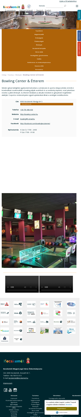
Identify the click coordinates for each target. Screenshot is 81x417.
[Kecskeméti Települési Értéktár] (31, 322)
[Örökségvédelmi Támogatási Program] (31, 313)
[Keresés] (54, 6)
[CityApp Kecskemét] (4, 322)
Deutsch (39, 10)
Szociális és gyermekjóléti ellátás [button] (14, 407)
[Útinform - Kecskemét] (4, 304)
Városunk (14, 395)
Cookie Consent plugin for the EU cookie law (61, 412)
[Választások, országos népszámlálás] (58, 313)
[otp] (44, 330)
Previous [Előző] (3, 230)
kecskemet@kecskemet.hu (18, 378)
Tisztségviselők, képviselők (57, 398)
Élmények (39, 45)
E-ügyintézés (10, 10)
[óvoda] (31, 330)
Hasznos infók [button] (39, 66)
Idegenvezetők (39, 34)
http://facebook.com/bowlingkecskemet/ (35, 123)
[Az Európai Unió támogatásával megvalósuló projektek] (58, 304)
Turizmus (78, 25)
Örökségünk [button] (39, 38)
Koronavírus (39, 69)
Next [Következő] (75, 230)
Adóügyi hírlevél (26, 10)
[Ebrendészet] (58, 322)
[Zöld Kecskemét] (4, 330)
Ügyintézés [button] (14, 402)
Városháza (56, 395)
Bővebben (69, 405)
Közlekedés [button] (14, 412)
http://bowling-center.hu (29, 114)
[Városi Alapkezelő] (71, 322)
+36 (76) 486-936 (26, 110)
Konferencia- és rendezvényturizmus (39, 62)
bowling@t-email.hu (27, 119)
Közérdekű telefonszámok (14, 400)
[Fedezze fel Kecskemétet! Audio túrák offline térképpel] (18, 322)
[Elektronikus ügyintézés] (44, 304)
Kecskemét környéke (39, 48)
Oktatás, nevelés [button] (14, 410)
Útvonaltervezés (26, 104)
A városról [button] (14, 398)
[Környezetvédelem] (18, 330)
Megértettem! (61, 409)
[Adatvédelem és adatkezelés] (31, 304)
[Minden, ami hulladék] (18, 313)
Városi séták (39, 52)
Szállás (39, 59)
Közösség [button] (14, 414)
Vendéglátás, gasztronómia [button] (39, 55)
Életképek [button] (14, 416)
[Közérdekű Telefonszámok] (18, 304)
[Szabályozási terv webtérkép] (71, 313)
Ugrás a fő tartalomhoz (68, 1)
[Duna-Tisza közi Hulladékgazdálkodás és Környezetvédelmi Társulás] (4, 313)
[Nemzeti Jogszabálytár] (44, 313)
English (48, 10)
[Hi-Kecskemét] (71, 304)
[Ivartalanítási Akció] (18, 339)
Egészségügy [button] (14, 404)
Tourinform (39, 31)
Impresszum (7, 383)
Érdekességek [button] (39, 41)
